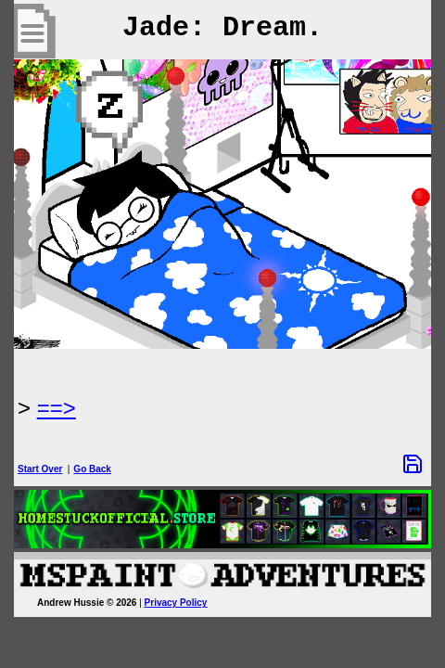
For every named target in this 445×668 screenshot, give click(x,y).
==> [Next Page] (56, 407)
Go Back (92, 469)
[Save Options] (412, 464)
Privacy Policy (176, 602)
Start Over (40, 469)
